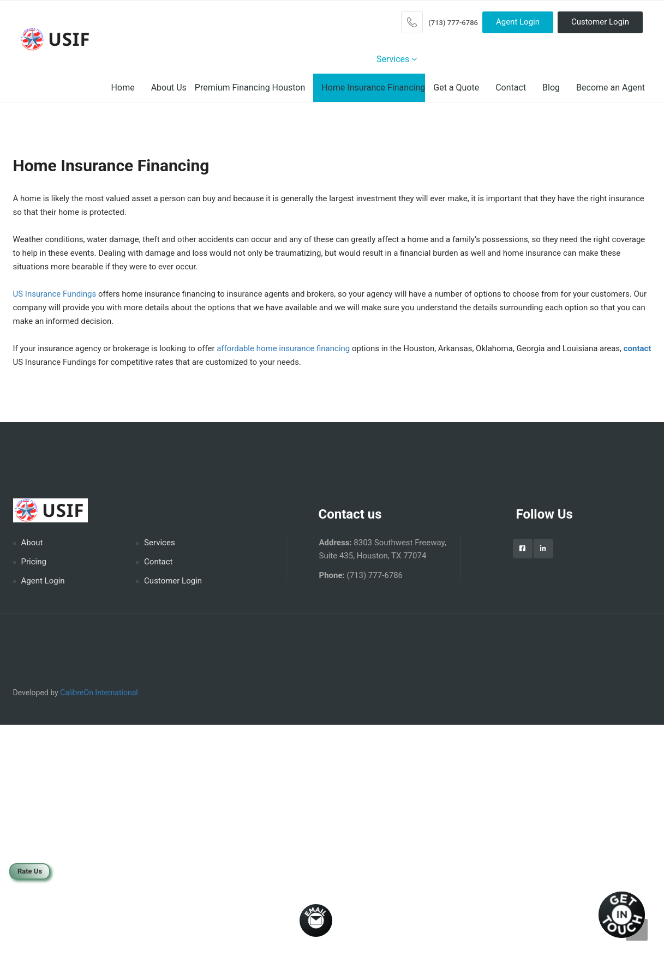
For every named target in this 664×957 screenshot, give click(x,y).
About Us (169, 87)
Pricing (33, 562)
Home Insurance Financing (373, 87)
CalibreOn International (99, 692)
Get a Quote (456, 87)
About (32, 542)
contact (637, 348)
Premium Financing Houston (250, 87)
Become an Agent (610, 87)
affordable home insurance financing (283, 348)
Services (396, 59)
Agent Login (518, 22)
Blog (551, 87)
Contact (510, 87)
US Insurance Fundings (55, 294)
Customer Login (600, 22)
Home (123, 87)
